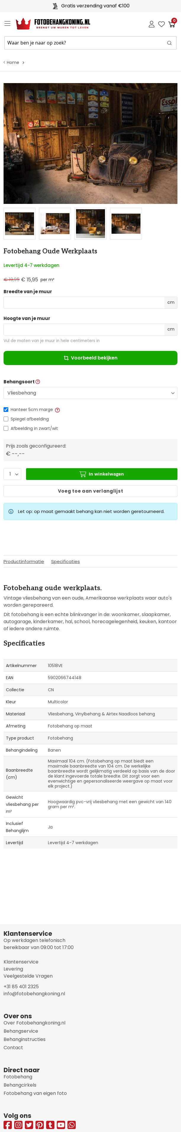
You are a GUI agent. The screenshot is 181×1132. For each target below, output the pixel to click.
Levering (13, 969)
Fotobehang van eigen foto (35, 1093)
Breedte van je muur (28, 291)
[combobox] (90, 42)
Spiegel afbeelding (30, 419)
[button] (57, 409)
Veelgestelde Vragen (28, 976)
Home (13, 62)
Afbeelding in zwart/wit (34, 428)
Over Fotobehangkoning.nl (34, 1022)
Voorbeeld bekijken (90, 357)
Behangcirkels (20, 1085)
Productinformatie (24, 561)
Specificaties (65, 561)
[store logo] (48, 24)
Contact (13, 1047)
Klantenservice (21, 961)
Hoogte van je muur (27, 318)
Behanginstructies (25, 1039)
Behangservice (21, 1031)
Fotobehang (18, 1076)
